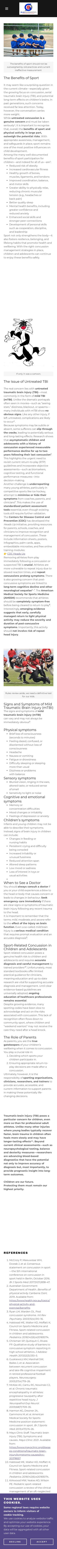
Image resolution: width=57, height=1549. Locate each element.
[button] (4, 9)
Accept (42, 1542)
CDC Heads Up (16, 553)
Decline (15, 1542)
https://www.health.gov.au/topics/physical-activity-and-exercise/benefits (29, 1304)
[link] (28, 8)
